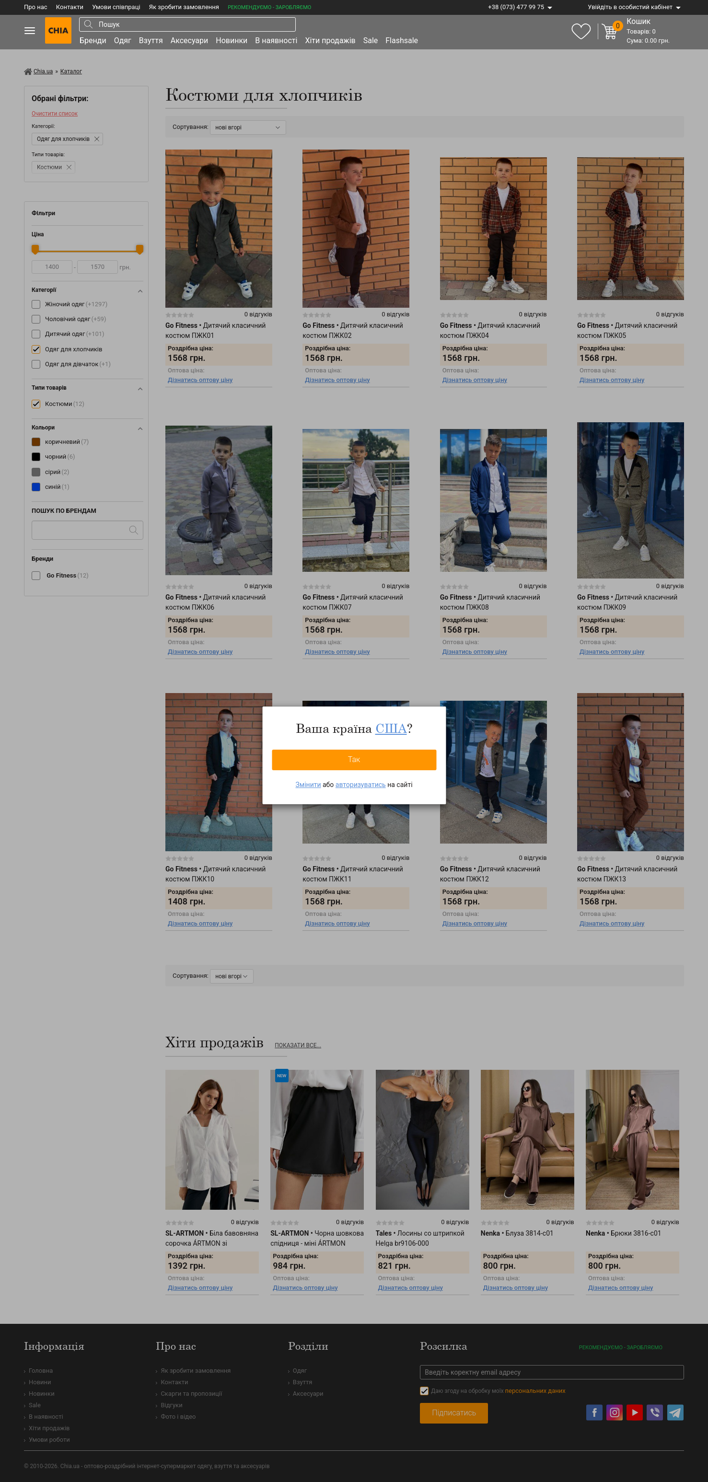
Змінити (308, 784)
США (391, 728)
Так (354, 759)
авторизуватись (361, 784)
